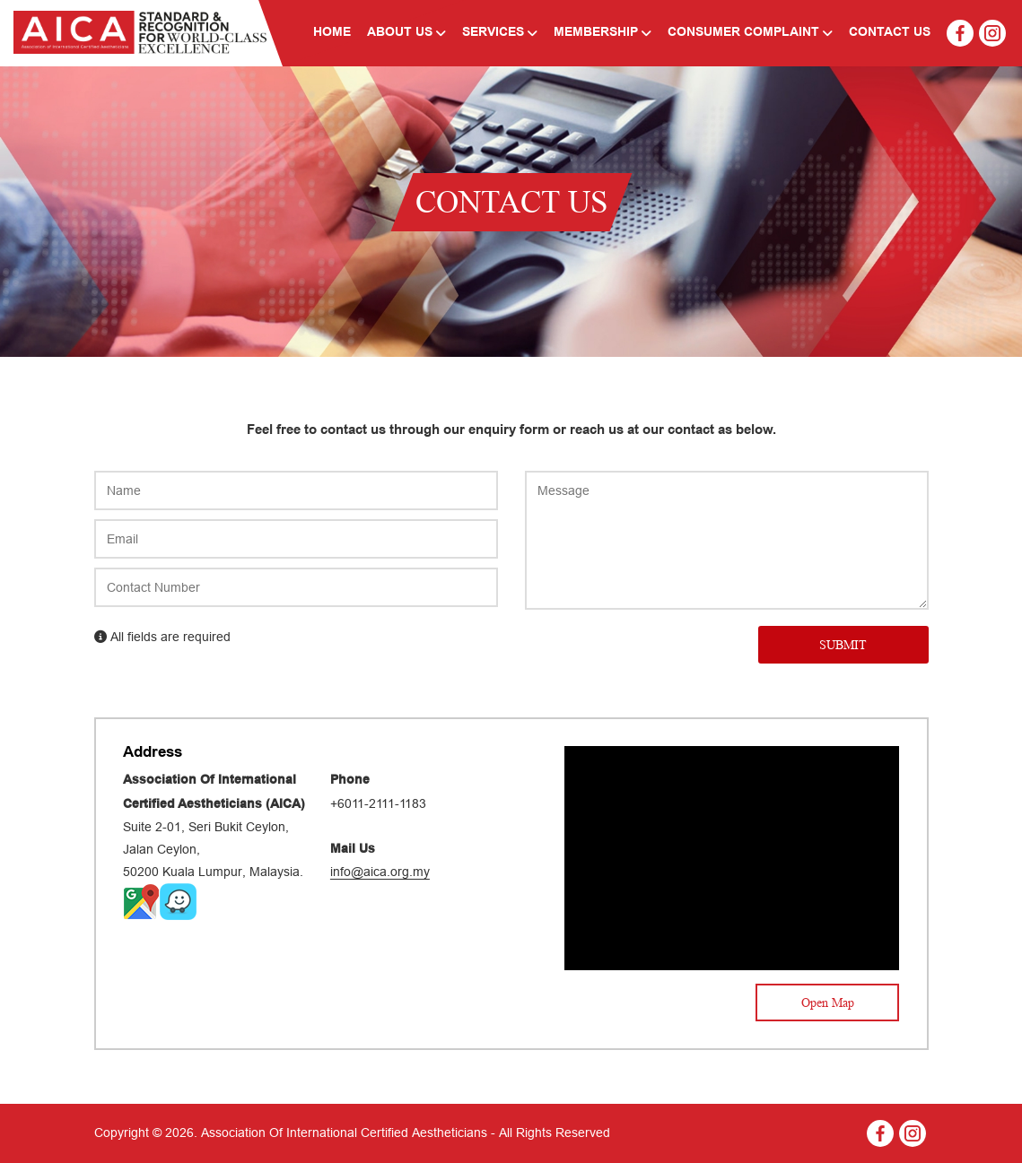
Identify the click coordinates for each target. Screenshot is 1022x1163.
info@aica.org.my (380, 871)
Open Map (827, 1002)
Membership (602, 33)
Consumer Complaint (750, 33)
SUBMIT (843, 645)
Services (499, 33)
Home (332, 33)
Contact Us (889, 33)
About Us (406, 33)
